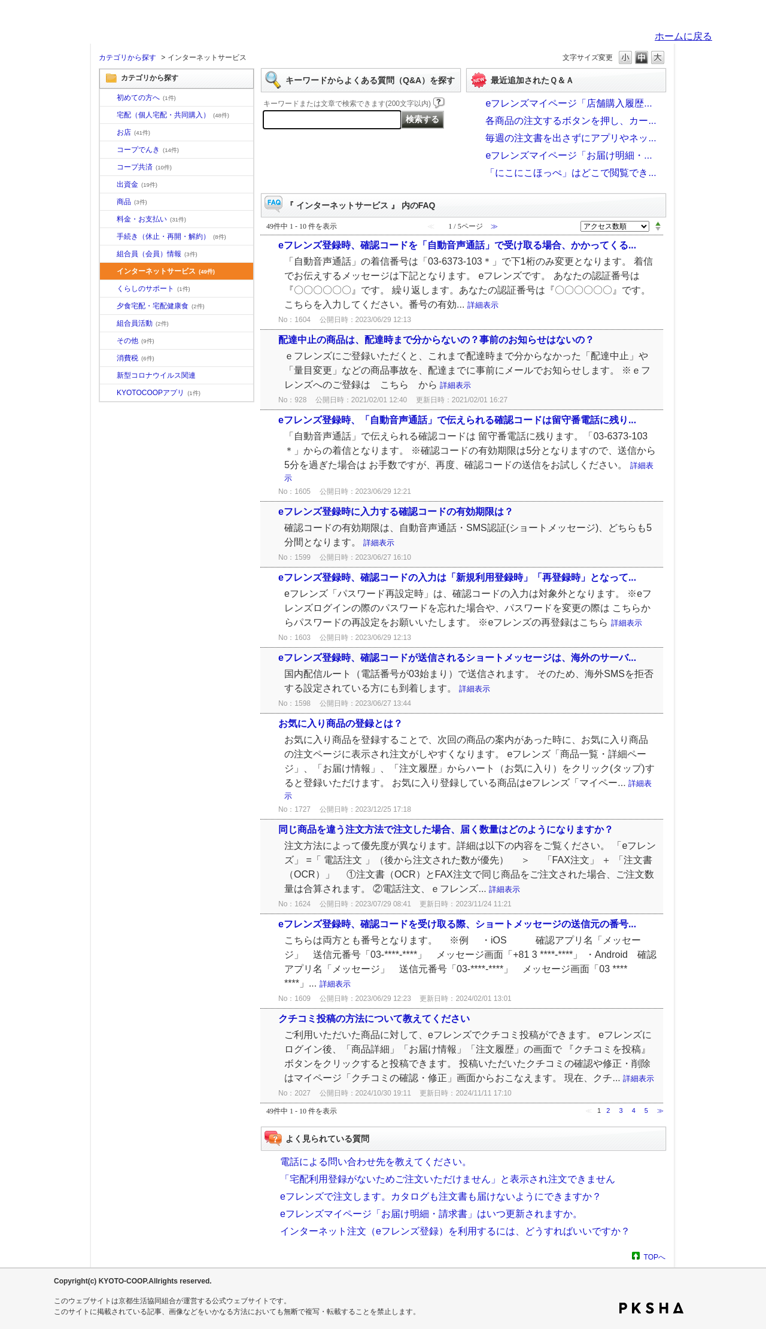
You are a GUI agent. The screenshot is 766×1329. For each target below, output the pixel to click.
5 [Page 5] (646, 1110)
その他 (135, 340)
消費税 (135, 358)
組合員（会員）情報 (157, 254)
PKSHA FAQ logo (651, 1308)
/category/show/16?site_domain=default (108, 289)
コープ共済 (144, 167)
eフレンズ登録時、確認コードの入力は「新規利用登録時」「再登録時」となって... (457, 577)
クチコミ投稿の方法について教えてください (374, 1019)
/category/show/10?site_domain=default (108, 98)
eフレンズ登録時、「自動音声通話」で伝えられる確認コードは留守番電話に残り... (457, 420)
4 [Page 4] (634, 1110)
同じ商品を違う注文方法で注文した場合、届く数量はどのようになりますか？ (445, 829)
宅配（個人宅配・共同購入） (173, 115)
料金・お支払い (151, 219)
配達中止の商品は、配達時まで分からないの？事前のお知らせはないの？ (436, 340)
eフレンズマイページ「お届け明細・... (568, 155)
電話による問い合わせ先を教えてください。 (376, 1162)
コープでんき (148, 149)
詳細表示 (482, 305)
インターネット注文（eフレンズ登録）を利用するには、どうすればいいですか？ (455, 1231)
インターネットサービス (166, 271)
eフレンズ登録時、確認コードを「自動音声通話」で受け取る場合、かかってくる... (457, 245)
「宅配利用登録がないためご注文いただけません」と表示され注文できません (447, 1179)
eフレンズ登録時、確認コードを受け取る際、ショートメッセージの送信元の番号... (457, 924)
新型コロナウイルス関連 (156, 375)
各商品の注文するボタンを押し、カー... (570, 121)
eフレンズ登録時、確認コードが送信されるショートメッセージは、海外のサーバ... (457, 658)
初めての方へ (146, 97)
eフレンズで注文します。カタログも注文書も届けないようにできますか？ (440, 1196)
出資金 (137, 184)
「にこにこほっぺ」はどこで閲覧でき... (570, 173)
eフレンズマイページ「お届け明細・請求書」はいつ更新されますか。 (431, 1214)
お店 (133, 132)
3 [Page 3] (620, 1110)
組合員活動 (143, 323)
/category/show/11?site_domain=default (108, 202)
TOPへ (654, 1257)
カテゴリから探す (127, 57)
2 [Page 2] (608, 1110)
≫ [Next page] (660, 1110)
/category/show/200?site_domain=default (108, 393)
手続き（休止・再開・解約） (171, 236)
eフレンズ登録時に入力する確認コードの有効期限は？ (395, 511)
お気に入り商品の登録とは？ (340, 723)
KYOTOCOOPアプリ (158, 393)
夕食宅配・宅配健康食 (161, 306)
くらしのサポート (153, 288)
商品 (132, 202)
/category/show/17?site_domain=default (108, 306)
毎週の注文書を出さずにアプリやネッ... (570, 138)
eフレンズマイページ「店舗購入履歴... (568, 103)
